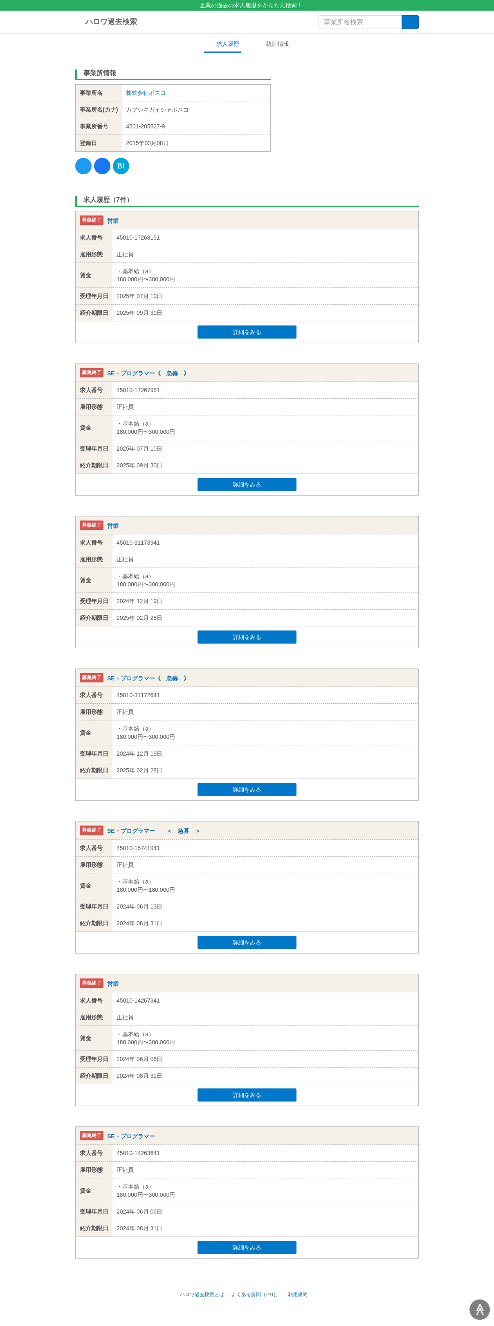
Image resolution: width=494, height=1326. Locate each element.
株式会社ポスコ (146, 93)
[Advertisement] (351, 116)
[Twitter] (83, 166)
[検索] (410, 22)
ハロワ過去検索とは (202, 1294)
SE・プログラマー (131, 1136)
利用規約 (298, 1294)
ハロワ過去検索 (106, 22)
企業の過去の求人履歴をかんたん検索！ (247, 5)
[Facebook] (102, 166)
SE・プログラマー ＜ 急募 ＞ (154, 831)
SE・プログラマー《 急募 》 (148, 373)
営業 (113, 221)
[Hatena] (121, 166)
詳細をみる (262, 332)
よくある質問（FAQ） (255, 1294)
